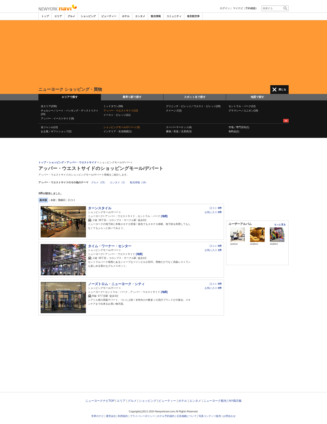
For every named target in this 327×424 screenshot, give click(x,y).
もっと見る (280, 224)
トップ (45, 16)
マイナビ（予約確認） (245, 8)
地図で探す (257, 97)
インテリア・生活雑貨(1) (117, 131)
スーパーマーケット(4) (179, 127)
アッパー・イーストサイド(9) (57, 118)
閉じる (282, 89)
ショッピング (88, 16)
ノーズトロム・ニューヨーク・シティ (116, 284)
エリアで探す (70, 97)
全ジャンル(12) (49, 127)
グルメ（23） (98, 182)
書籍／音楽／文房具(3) (179, 131)
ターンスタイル (99, 208)
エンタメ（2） (118, 182)
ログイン (225, 8)
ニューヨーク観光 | (215, 400)
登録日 (61, 200)
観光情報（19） (139, 182)
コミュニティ (173, 16)
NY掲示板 (235, 400)
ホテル (126, 16)
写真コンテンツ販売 (210, 416)
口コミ (71, 200)
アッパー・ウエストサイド (82, 162)
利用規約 (123, 416)
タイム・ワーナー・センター (109, 246)
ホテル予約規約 (166, 416)
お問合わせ (229, 416)
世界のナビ (97, 416)
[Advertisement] (163, 53)
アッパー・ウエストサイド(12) (120, 110)
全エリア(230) (49, 106)
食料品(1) (234, 131)
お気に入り (213, 212)
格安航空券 (193, 16)
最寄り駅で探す (132, 97)
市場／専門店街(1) (239, 127)
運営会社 (111, 416)
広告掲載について (187, 416)
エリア (58, 16)
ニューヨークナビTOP (99, 400)
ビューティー (108, 16)
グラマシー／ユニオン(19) (243, 110)
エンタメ (140, 16)
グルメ (71, 16)
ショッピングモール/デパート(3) (121, 127)
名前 (52, 200)
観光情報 (156, 16)
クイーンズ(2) (174, 110)
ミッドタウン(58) (113, 106)
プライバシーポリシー (142, 416)
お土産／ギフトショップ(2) (56, 131)
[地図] (163, 216)
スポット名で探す (195, 97)
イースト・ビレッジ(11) (116, 114)
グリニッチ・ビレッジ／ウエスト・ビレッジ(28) (193, 106)
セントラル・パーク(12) (242, 106)
